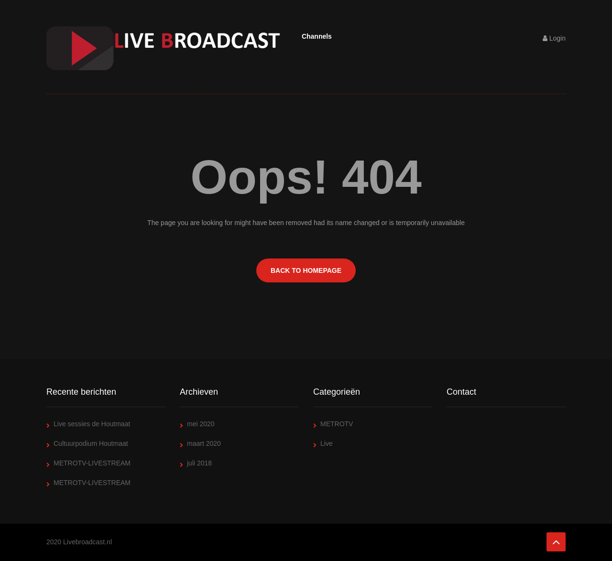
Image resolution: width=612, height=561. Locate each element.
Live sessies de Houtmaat (92, 424)
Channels (317, 36)
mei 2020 (201, 424)
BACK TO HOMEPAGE (306, 270)
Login (554, 38)
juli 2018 (199, 463)
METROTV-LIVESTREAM (92, 463)
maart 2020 (204, 443)
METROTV (336, 424)
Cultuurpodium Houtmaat (91, 443)
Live (326, 443)
